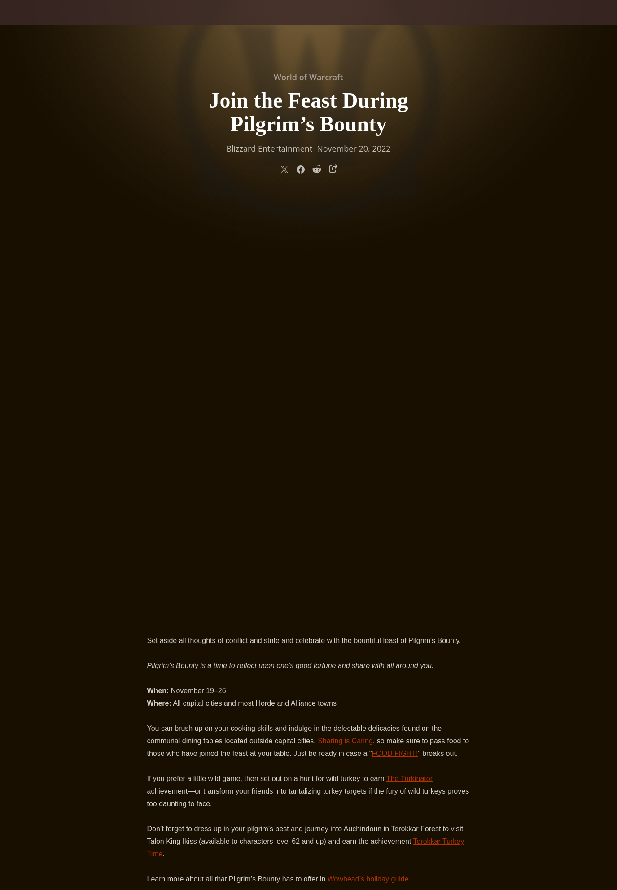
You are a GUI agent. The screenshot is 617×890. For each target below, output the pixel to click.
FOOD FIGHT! (395, 331)
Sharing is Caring (345, 318)
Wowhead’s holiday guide (368, 456)
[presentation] (35, 23)
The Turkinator (409, 356)
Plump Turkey (398, 540)
